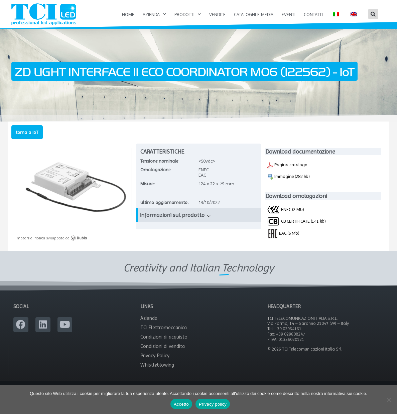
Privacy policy (213, 404)
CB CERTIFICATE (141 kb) (296, 228)
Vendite (217, 14)
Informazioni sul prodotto (172, 222)
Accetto (181, 404)
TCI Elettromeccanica (163, 335)
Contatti (313, 14)
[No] (388, 399)
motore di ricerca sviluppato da (52, 245)
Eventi (288, 14)
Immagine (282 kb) (288, 184)
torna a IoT (27, 139)
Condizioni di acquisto (163, 344)
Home (128, 14)
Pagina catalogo (287, 172)
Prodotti (187, 14)
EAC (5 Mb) (283, 240)
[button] (373, 14)
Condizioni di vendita (162, 354)
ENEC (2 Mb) (285, 216)
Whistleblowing (157, 372)
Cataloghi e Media (253, 14)
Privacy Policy (154, 363)
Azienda (154, 14)
